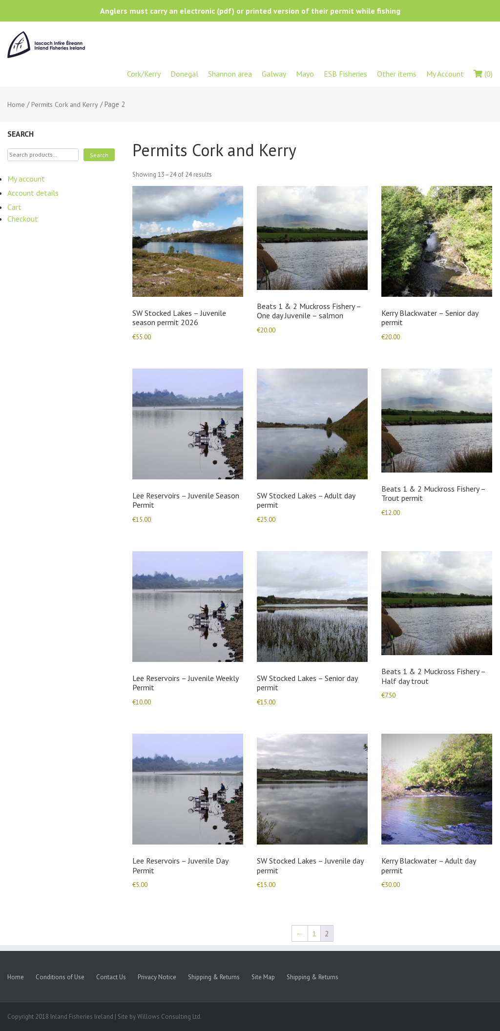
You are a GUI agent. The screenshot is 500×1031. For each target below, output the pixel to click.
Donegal (184, 74)
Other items (397, 74)
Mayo (305, 74)
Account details (33, 193)
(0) (483, 74)
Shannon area (230, 74)
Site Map (263, 977)
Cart (14, 207)
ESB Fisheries (345, 74)
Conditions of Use (60, 977)
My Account (445, 74)
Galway (274, 74)
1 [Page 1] (314, 933)
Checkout (22, 219)
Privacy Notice (157, 977)
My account (26, 179)
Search (99, 155)
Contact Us (111, 977)
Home (16, 104)
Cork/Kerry (144, 74)
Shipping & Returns (214, 977)
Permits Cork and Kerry (64, 104)
